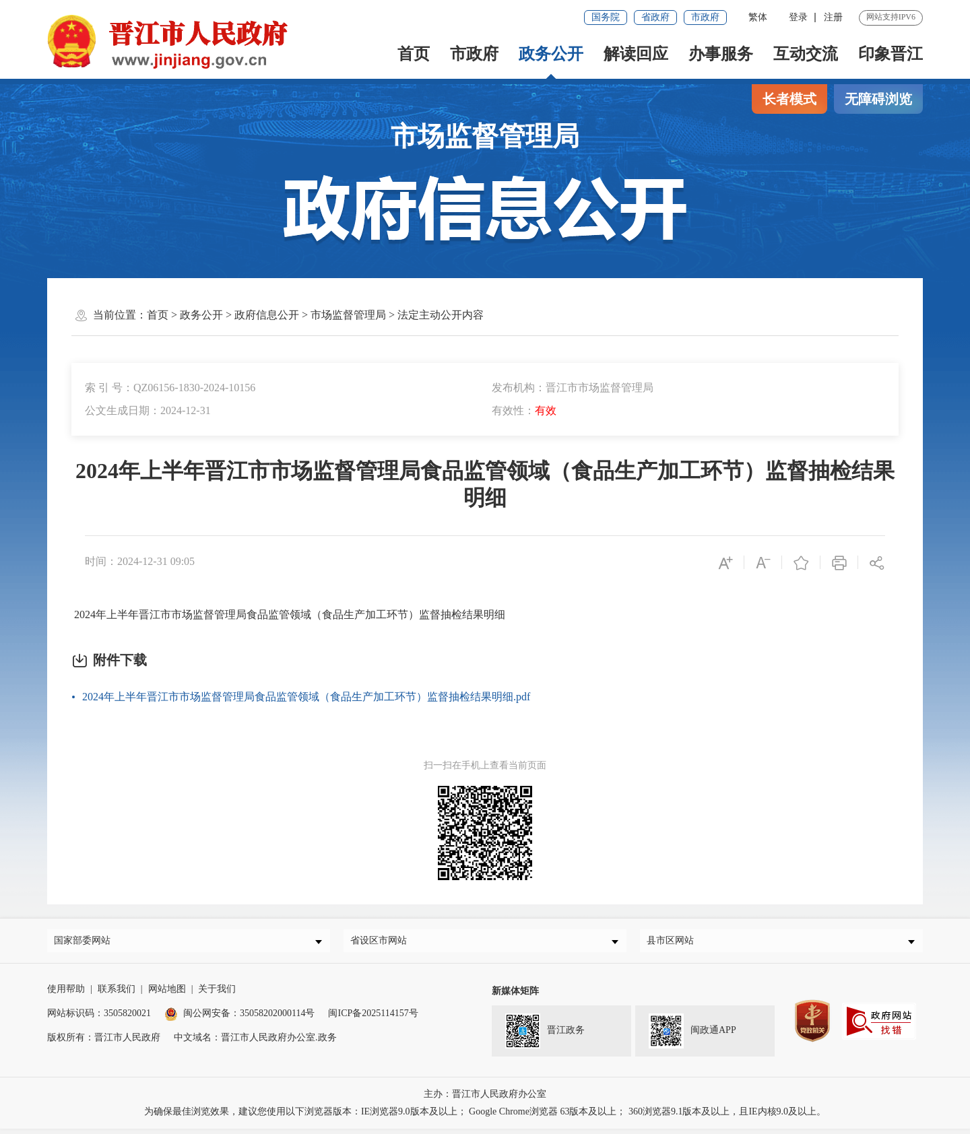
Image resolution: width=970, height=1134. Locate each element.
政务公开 (551, 54)
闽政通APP (692, 1036)
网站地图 (167, 994)
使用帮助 (66, 994)
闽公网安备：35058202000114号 (239, 1018)
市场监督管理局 (348, 315)
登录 (798, 17)
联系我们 (116, 994)
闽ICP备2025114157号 (373, 1018)
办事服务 (720, 54)
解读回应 (636, 54)
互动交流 (805, 54)
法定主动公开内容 (440, 315)
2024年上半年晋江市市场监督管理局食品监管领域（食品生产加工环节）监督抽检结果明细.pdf (306, 696)
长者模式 (789, 99)
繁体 (757, 17)
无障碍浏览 (878, 99)
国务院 (605, 17)
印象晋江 (890, 54)
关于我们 (217, 994)
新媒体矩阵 (515, 996)
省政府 (655, 17)
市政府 (705, 17)
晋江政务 (545, 1036)
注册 (833, 17)
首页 (413, 54)
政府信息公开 (266, 315)
